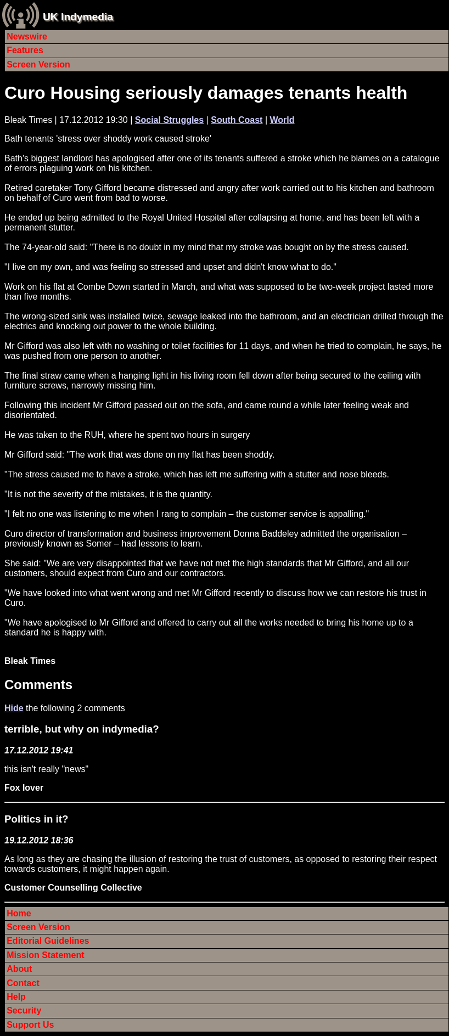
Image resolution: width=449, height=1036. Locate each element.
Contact (23, 983)
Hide (14, 708)
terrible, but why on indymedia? (81, 729)
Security (24, 1010)
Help (16, 996)
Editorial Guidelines (48, 940)
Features (25, 50)
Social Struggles (169, 120)
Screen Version (38, 64)
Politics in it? (36, 819)
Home (19, 913)
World (282, 120)
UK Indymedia (78, 16)
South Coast (236, 120)
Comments (38, 684)
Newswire (27, 36)
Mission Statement (45, 955)
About (19, 968)
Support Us (30, 1024)
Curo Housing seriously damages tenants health (205, 93)
